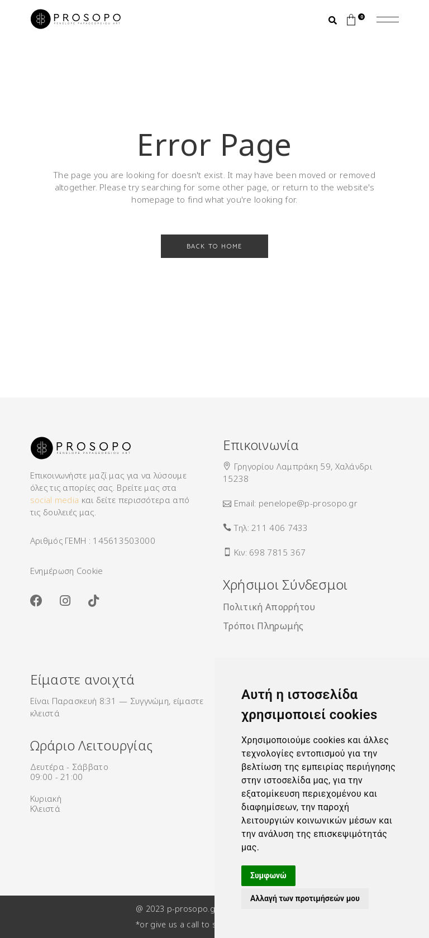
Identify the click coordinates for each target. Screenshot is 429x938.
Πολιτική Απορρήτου (269, 607)
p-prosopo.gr (192, 908)
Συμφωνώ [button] (268, 875)
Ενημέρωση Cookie (66, 570)
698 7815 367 (277, 552)
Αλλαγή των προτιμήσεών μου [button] (305, 898)
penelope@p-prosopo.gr (308, 503)
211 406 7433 (279, 527)
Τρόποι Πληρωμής (263, 626)
